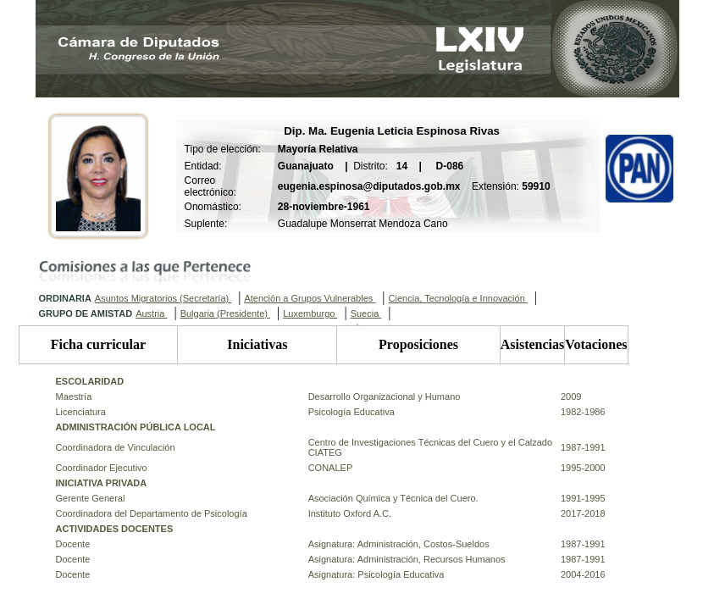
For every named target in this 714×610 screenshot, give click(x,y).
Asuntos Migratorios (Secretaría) (163, 298)
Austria (151, 313)
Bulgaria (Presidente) (225, 313)
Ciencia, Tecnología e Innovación (458, 298)
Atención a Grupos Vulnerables (309, 298)
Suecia (366, 313)
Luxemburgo (310, 313)
